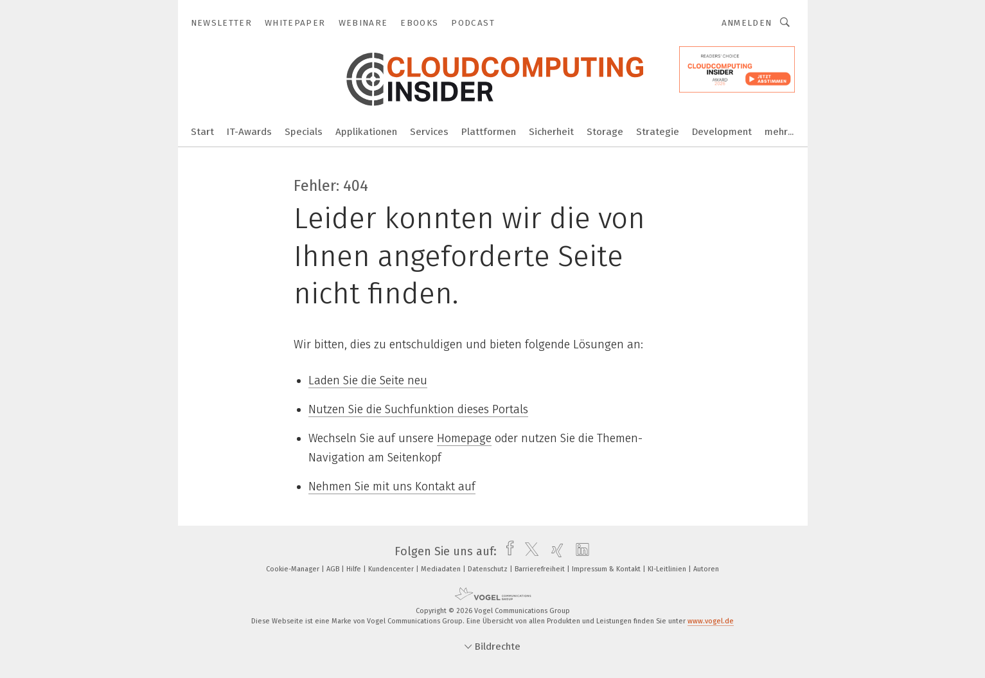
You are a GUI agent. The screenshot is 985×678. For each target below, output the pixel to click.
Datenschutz (489, 569)
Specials (304, 132)
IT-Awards (249, 132)
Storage (605, 132)
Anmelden (747, 22)
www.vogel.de (711, 621)
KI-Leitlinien (668, 569)
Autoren (706, 569)
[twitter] (528, 551)
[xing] (554, 551)
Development (722, 132)
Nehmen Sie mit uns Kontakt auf (391, 486)
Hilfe (354, 569)
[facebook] (506, 551)
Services (429, 132)
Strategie (657, 132)
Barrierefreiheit (541, 569)
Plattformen (488, 132)
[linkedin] (579, 551)
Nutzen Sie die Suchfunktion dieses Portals (418, 409)
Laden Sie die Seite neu (367, 380)
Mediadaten (442, 569)
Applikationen (366, 132)
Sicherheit (551, 132)
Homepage (464, 438)
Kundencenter (392, 569)
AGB (333, 569)
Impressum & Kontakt (607, 569)
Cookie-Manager (293, 569)
